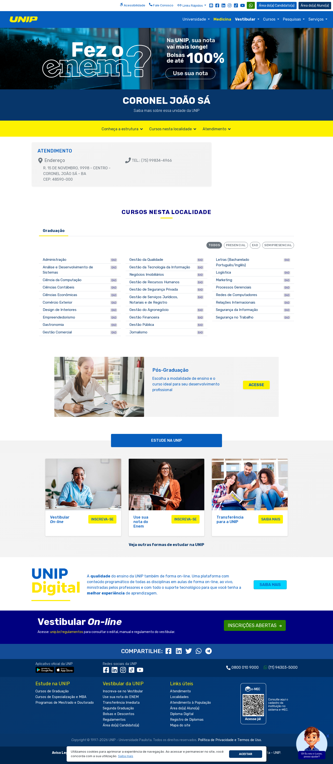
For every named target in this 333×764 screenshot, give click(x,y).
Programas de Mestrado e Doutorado (64, 703)
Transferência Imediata (121, 703)
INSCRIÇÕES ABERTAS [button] (255, 625)
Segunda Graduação (118, 708)
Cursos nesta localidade (173, 129)
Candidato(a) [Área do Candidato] (277, 6)
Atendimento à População (190, 703)
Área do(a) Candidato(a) (121, 725)
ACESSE (256, 385)
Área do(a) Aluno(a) (184, 708)
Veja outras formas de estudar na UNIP (166, 544)
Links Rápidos (190, 5)
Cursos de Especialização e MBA (60, 697)
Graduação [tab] (53, 230)
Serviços (316, 19)
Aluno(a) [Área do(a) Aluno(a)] (315, 6)
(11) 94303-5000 (283, 667)
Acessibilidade (132, 5)
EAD (255, 245)
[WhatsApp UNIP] (251, 5)
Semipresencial (278, 245)
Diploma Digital (181, 714)
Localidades (179, 697)
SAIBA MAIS (270, 584)
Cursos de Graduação (52, 691)
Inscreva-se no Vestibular (123, 691)
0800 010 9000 (245, 667)
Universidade (195, 19)
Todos (214, 245)
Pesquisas (292, 19)
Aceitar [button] (245, 754)
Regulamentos (114, 720)
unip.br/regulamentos (66, 632)
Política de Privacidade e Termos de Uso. (230, 740)
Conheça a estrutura (123, 129)
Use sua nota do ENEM (121, 697)
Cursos (269, 19)
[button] (126, 756)
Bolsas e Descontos (118, 714)
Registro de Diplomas (187, 720)
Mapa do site (180, 725)
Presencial (236, 245)
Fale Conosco (161, 5)
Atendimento (217, 129)
